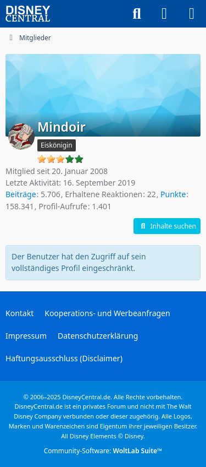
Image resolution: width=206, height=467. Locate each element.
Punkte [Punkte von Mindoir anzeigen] (173, 194)
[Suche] (137, 14)
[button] (167, 226)
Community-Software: (103, 450)
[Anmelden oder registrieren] (164, 14)
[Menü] (192, 14)
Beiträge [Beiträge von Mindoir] (20, 194)
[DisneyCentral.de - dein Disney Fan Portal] (28, 14)
